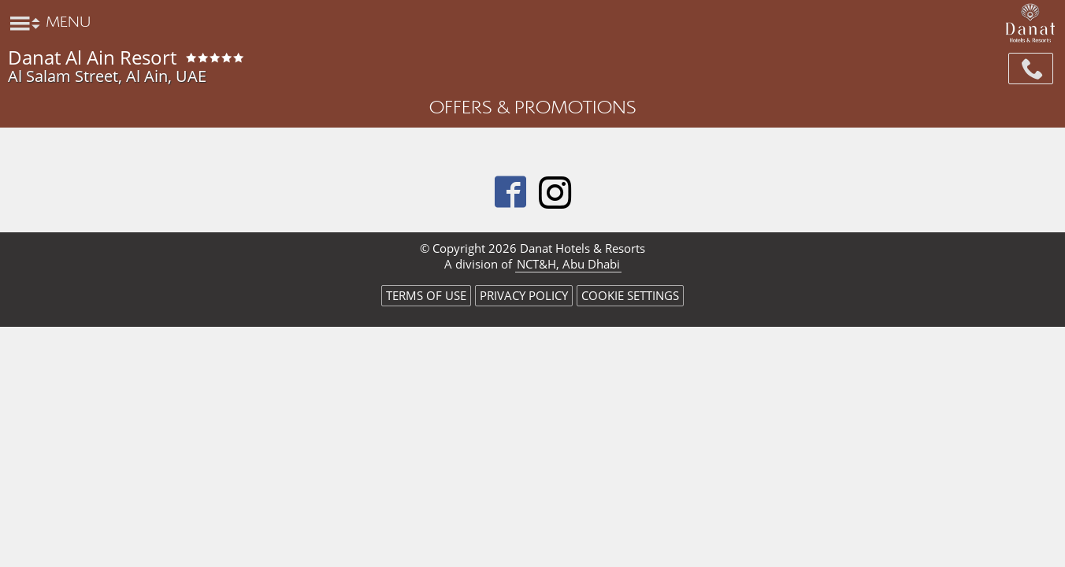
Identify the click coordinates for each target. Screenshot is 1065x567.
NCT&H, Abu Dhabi (568, 264)
